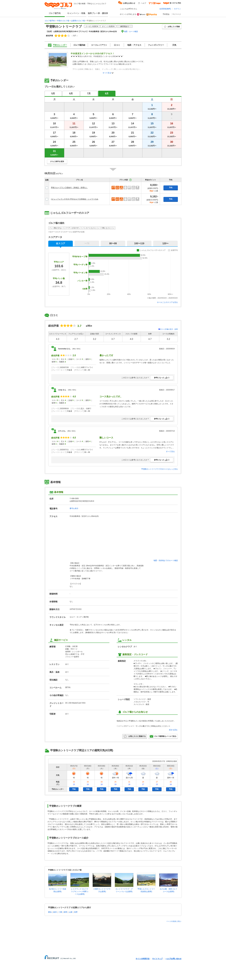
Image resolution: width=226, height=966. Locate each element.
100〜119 (139, 243)
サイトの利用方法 (142, 959)
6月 (71, 93)
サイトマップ (157, 959)
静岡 (65, 912)
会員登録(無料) (165, 9)
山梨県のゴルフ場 (78, 21)
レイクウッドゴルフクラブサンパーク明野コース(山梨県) (79, 891)
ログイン (177, 9)
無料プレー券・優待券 (98, 13)
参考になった (161, 377)
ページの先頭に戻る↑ (173, 921)
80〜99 (113, 243)
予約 (170, 188)
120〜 (165, 243)
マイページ (176, 14)
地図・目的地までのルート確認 (166, 560)
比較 (47, 180)
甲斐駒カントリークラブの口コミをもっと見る (159, 469)
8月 (107, 93)
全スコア (60, 243)
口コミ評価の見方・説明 (169, 329)
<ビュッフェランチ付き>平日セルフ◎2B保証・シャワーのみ (74, 199)
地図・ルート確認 (131, 31)
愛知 (50, 912)
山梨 (70, 912)
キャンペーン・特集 (76, 13)
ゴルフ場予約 (55, 13)
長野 (76, 912)
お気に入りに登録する (135, 736)
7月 (89, 93)
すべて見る (107, 73)
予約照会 (166, 14)
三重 (60, 912)
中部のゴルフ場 (63, 21)
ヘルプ (143, 3)
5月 (53, 93)
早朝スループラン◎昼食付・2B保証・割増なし (69, 188)
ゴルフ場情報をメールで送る (163, 736)
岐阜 (55, 912)
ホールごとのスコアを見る (167, 302)
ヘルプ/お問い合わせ (173, 959)
